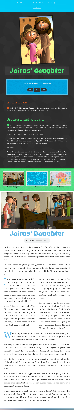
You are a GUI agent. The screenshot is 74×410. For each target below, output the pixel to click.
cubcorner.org (37, 2)
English (37, 7)
